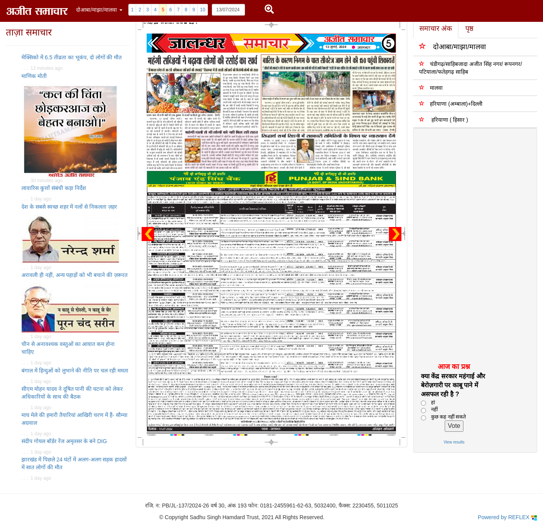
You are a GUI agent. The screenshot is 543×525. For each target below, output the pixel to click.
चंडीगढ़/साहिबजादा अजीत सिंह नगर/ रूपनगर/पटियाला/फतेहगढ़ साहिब (470, 67)
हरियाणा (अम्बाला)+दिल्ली (451, 103)
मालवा (431, 87)
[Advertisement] (470, 245)
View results (454, 442)
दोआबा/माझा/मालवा (452, 46)
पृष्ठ (469, 28)
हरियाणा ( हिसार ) (443, 119)
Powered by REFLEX (507, 517)
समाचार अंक (435, 28)
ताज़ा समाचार (29, 32)
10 (202, 9)
